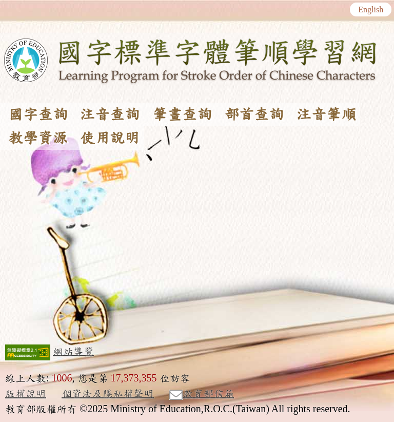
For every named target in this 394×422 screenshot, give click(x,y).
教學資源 (38, 138)
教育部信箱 (201, 394)
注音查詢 (110, 114)
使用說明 (110, 138)
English (370, 10)
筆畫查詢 (182, 114)
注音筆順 (326, 114)
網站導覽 (73, 352)
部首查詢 (254, 114)
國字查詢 (38, 114)
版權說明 (25, 394)
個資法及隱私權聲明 (108, 394)
